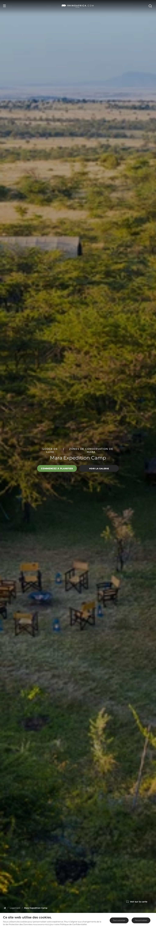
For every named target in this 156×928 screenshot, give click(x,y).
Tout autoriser (119, 920)
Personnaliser (141, 920)
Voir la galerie (99, 468)
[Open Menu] (4, 6)
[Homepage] (5, 908)
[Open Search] (151, 5)
